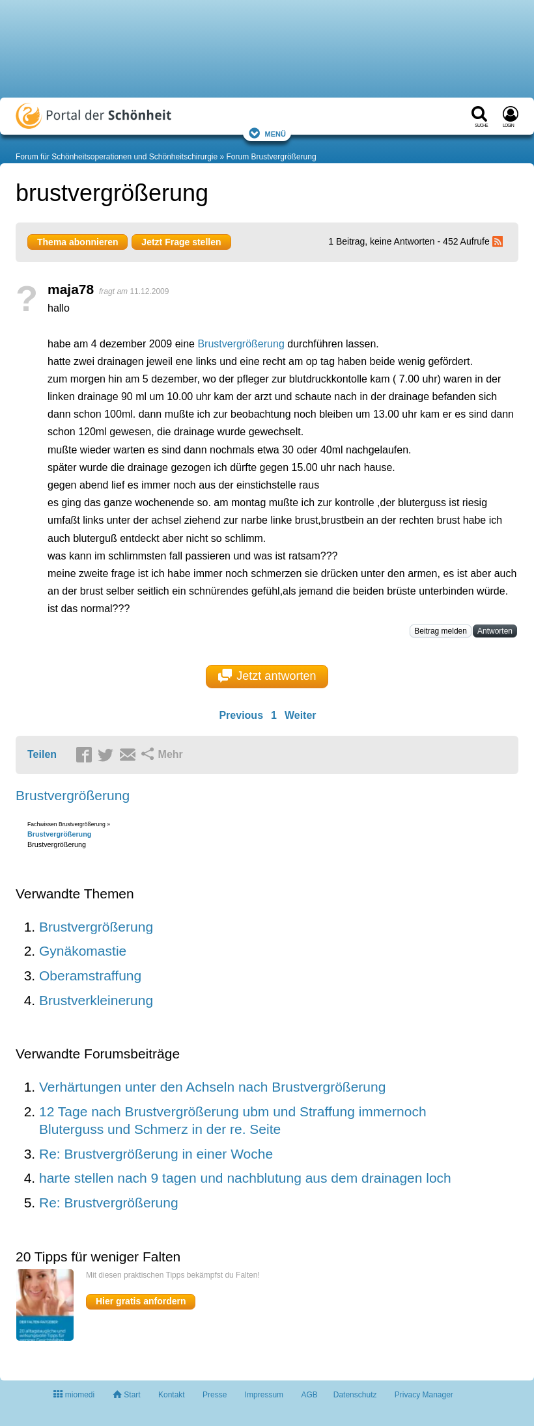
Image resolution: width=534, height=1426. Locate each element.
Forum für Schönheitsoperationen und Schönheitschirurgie (117, 156)
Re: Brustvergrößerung (108, 1202)
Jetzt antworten (267, 676)
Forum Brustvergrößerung (271, 156)
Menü (267, 133)
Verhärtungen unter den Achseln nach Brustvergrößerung (212, 1086)
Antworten (495, 631)
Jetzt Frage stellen (181, 242)
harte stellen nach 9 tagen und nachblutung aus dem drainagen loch (245, 1177)
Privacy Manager (424, 1394)
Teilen (42, 754)
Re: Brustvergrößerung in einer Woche (156, 1153)
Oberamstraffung (90, 975)
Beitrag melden (440, 631)
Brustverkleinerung (96, 1000)
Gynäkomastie (82, 950)
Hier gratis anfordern (141, 1301)
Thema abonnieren (77, 242)
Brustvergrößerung (240, 343)
